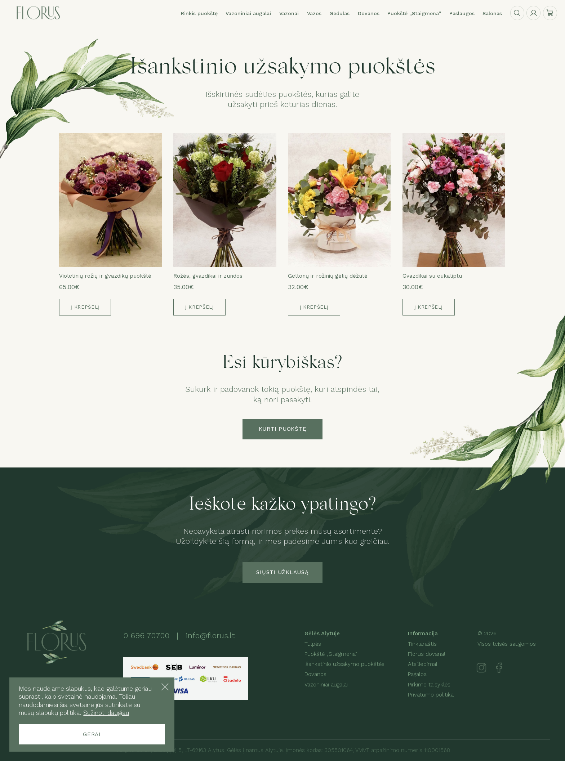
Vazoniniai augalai (248, 13)
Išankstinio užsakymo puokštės (344, 664)
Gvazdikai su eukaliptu (432, 276)
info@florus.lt (210, 635)
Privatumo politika (431, 694)
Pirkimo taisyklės (429, 684)
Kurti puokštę (283, 429)
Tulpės (312, 644)
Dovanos (315, 674)
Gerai (92, 734)
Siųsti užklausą (282, 572)
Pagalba (417, 674)
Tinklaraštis (422, 644)
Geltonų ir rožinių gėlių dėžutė (328, 276)
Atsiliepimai (422, 664)
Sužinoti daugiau (106, 712)
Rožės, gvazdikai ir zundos (208, 276)
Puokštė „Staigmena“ (330, 654)
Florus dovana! (426, 654)
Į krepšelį (85, 307)
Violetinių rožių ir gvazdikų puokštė (105, 276)
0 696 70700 (146, 635)
